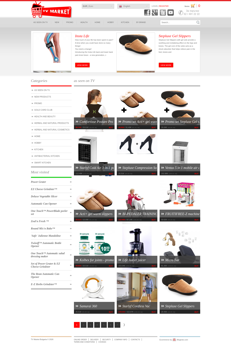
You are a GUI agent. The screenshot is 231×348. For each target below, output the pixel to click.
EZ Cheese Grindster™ (44, 189)
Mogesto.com (182, 340)
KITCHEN (125, 22)
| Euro (88, 6)
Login (155, 6)
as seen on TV (41, 22)
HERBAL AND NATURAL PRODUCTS (51, 123)
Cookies (102, 342)
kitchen (38, 149)
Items (192, 6)
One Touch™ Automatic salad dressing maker (48, 255)
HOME (97, 22)
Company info (120, 340)
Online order (80, 340)
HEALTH (84, 22)
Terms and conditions (84, 342)
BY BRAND (141, 22)
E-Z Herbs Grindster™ (44, 284)
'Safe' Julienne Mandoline (46, 235)
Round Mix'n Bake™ (43, 228)
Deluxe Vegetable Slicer (44, 196)
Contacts (135, 340)
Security (106, 340)
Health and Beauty (45, 116)
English (124, 6)
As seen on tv (42, 90)
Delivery (94, 340)
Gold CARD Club (43, 110)
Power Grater (38, 181)
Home (37, 136)
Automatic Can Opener (44, 203)
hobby (110, 22)
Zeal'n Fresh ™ (40, 221)
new (57, 22)
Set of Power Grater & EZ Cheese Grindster (45, 265)
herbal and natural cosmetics (52, 130)
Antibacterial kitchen (47, 156)
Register (164, 6)
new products (42, 97)
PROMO (69, 22)
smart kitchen (42, 162)
